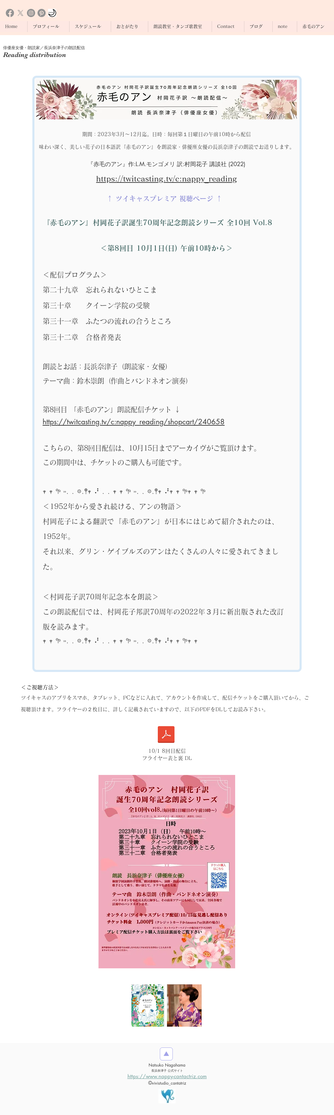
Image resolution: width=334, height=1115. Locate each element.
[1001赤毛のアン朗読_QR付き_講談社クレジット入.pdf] (166, 735)
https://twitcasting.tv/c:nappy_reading (166, 178)
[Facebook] (10, 13)
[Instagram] (31, 13)
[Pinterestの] (41, 13)
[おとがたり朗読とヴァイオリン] (52, 13)
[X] (20, 13)
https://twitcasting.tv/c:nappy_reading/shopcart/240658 (134, 421)
